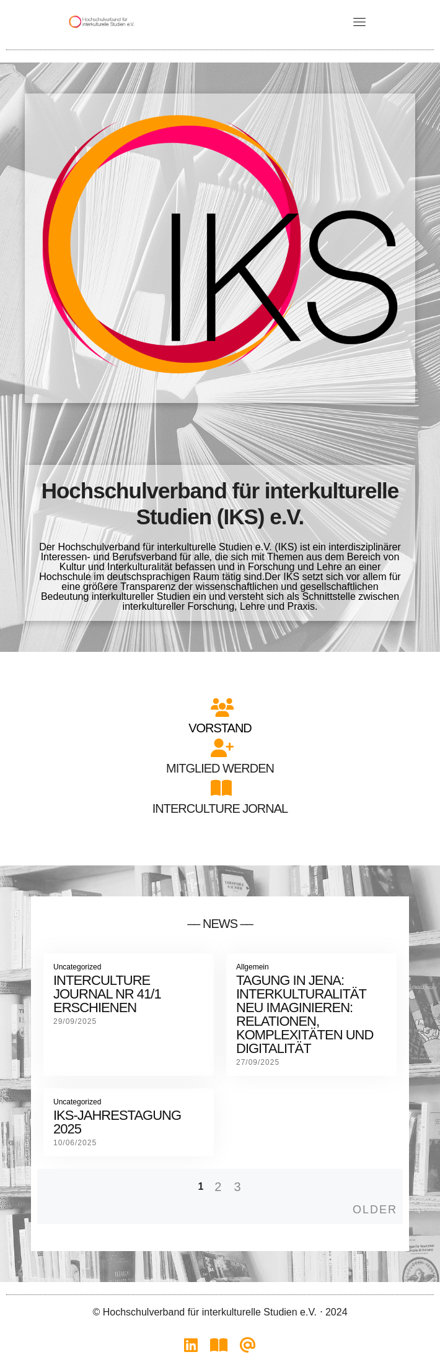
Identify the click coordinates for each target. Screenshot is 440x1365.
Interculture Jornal (220, 808)
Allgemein (252, 967)
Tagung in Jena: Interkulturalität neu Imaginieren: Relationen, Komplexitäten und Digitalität (304, 1014)
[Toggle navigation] (359, 21)
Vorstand (220, 728)
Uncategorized (77, 967)
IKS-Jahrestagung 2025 (117, 1122)
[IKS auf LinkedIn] (191, 1348)
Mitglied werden (220, 768)
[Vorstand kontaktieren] (248, 1348)
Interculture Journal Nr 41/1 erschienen (107, 994)
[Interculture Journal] (218, 1348)
